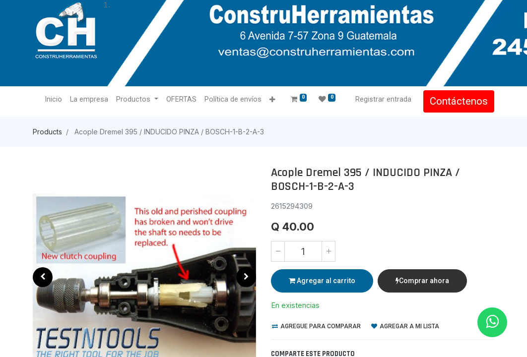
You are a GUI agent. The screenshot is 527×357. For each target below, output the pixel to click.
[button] (272, 100)
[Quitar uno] (277, 251)
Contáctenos (459, 101)
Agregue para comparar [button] (316, 326)
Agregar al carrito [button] (322, 281)
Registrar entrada (383, 99)
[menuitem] (53, 99)
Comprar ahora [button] (422, 281)
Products (47, 131)
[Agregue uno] (328, 251)
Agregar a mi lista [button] (405, 326)
